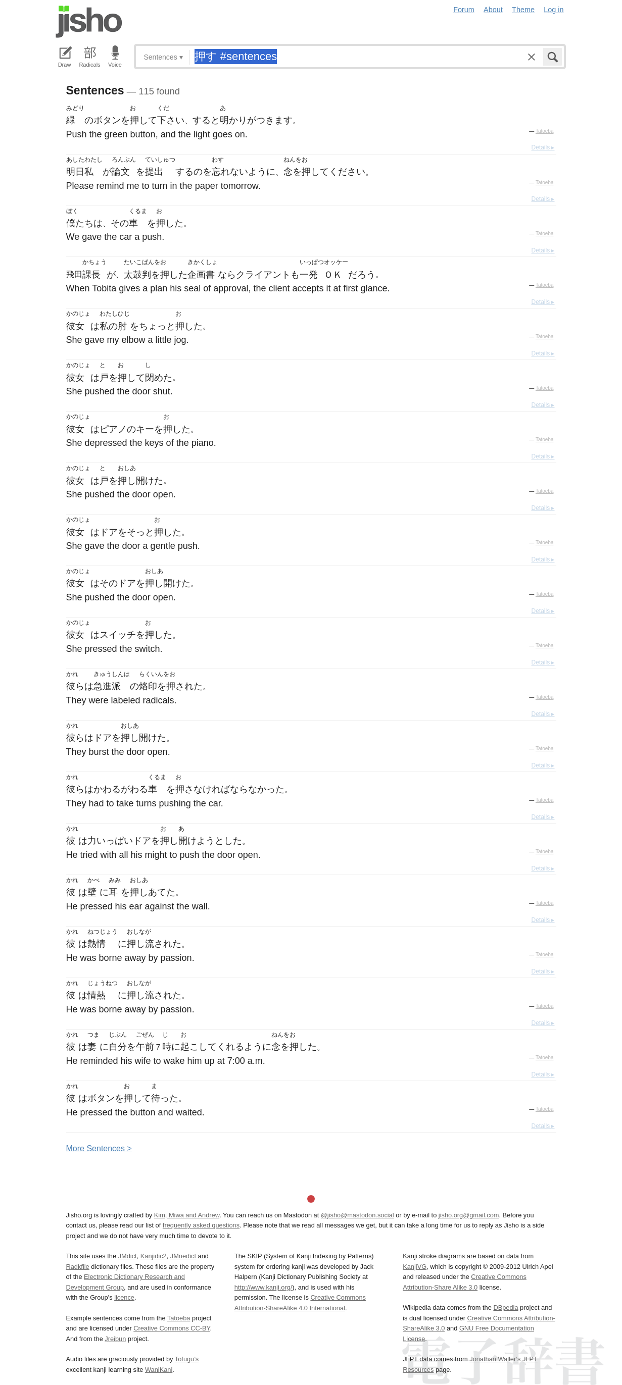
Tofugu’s (187, 1359)
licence (124, 1297)
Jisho (89, 22)
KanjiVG (414, 1266)
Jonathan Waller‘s (494, 1359)
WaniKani (158, 1369)
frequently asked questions (201, 1225)
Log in (553, 10)
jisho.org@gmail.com (469, 1215)
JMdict (127, 1256)
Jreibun (115, 1339)
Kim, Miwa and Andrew (186, 1215)
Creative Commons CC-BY (171, 1328)
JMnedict (183, 1256)
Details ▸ (542, 147)
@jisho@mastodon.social (357, 1215)
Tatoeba (545, 131)
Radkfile (77, 1266)
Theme (523, 10)
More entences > (99, 1148)
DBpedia (505, 1307)
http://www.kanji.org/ (263, 1287)
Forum (463, 10)
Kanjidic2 (153, 1256)
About (493, 10)
